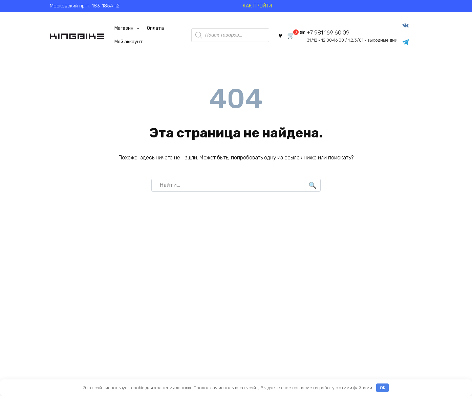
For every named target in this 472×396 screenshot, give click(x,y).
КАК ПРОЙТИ (257, 6)
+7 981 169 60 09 (351, 37)
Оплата (151, 29)
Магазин (123, 29)
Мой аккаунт (124, 43)
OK (382, 387)
